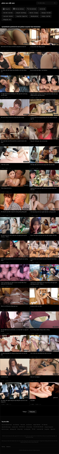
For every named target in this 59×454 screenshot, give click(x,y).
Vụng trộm (47, 429)
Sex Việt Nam (16, 424)
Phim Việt (23, 424)
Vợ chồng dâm (27, 429)
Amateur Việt (15, 427)
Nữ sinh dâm (29, 427)
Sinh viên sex (22, 426)
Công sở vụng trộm (49, 427)
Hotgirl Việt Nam (36, 424)
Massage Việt (13, 429)
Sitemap (3, 446)
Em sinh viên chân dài (38, 426)
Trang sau (32, 411)
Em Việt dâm (44, 424)
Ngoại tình (53, 429)
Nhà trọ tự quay (5, 429)
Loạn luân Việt (40, 429)
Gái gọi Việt (20, 429)
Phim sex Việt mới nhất (7, 424)
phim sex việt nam (8, 3)
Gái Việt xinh (29, 424)
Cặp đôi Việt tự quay (6, 427)
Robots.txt (8, 446)
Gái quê (33, 429)
